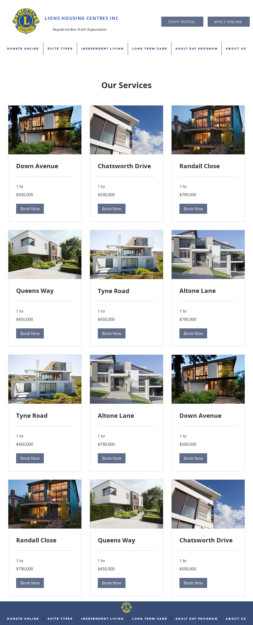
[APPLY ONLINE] (229, 22)
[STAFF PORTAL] (182, 22)
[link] (45, 166)
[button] (30, 209)
